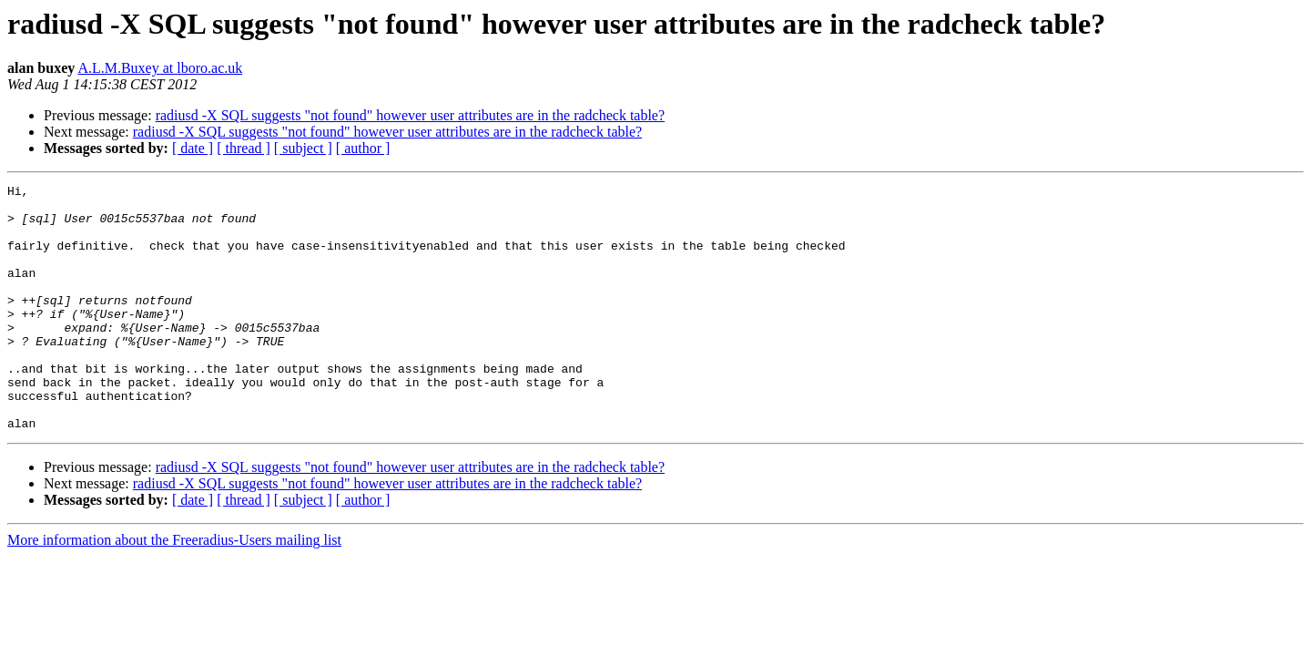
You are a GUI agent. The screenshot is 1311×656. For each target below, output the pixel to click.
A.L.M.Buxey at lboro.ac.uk (159, 68)
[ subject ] (303, 148)
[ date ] (192, 148)
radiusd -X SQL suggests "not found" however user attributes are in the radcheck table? (410, 115)
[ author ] (363, 148)
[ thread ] (243, 148)
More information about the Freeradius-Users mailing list (174, 589)
